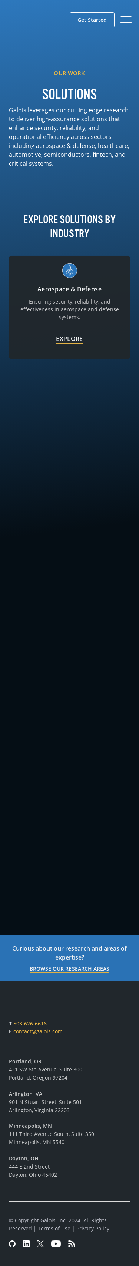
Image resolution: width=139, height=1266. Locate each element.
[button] (92, 19)
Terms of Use (54, 1228)
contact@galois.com (38, 1031)
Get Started (92, 19)
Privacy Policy (92, 1228)
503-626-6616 (30, 1023)
